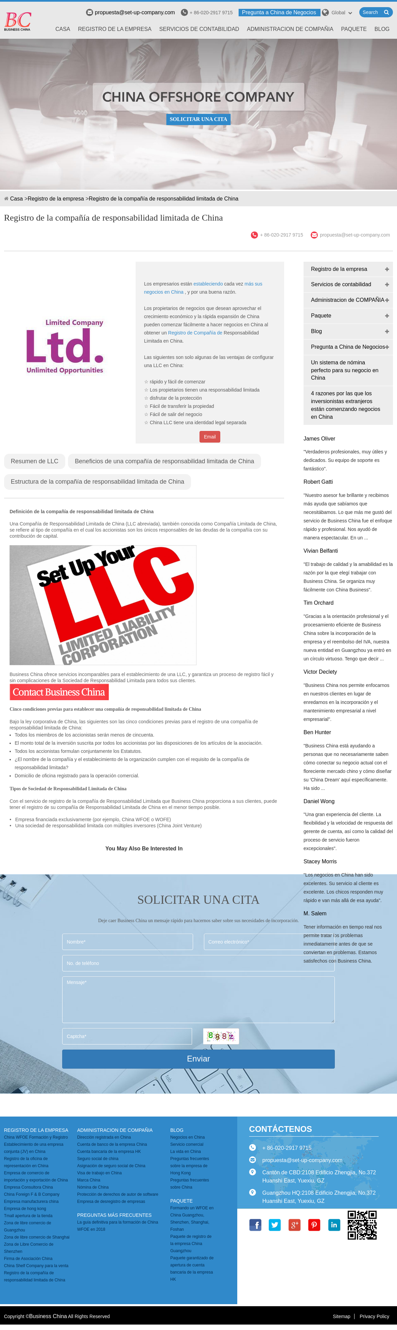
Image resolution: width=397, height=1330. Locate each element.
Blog (382, 29)
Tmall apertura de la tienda (28, 1215)
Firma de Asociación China (28, 1258)
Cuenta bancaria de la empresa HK (109, 1151)
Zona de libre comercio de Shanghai (37, 1237)
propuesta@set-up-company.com (130, 12)
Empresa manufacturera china (31, 1201)
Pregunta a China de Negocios (279, 12)
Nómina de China (93, 1187)
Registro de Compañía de (195, 332)
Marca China (88, 1180)
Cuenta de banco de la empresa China (112, 1144)
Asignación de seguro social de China (111, 1165)
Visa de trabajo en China (99, 1173)
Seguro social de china (97, 1158)
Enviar (198, 1058)
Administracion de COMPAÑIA (290, 29)
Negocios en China (187, 1137)
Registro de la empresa (115, 29)
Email (210, 436)
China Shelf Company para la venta (36, 1265)
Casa (62, 29)
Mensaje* (198, 1000)
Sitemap (341, 1316)
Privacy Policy (374, 1316)
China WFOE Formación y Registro (36, 1137)
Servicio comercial (186, 1144)
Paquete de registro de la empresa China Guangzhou (190, 1243)
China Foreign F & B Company (31, 1194)
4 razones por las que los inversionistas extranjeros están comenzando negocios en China (345, 405)
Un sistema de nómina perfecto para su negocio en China (344, 370)
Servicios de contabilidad (199, 29)
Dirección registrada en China (104, 1137)
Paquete (354, 29)
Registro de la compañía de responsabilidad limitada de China (163, 199)
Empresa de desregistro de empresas (111, 1201)
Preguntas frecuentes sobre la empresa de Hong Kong (189, 1165)
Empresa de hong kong (25, 1208)
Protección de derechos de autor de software (117, 1194)
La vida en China (185, 1151)
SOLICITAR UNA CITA (198, 119)
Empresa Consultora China (28, 1187)
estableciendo (208, 284)
